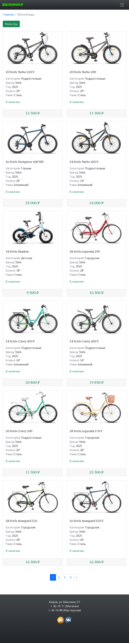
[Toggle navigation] (122, 4)
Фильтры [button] (11, 24)
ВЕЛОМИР (12, 5)
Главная (8, 14)
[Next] (76, 577)
